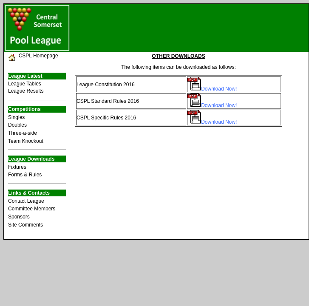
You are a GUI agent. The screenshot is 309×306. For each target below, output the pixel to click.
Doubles (17, 125)
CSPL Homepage (37, 56)
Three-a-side (22, 133)
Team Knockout (25, 141)
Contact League (26, 201)
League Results (25, 91)
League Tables (24, 84)
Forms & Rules (25, 175)
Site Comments (25, 225)
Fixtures (17, 167)
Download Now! (219, 89)
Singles (16, 117)
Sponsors (19, 217)
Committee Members (31, 209)
